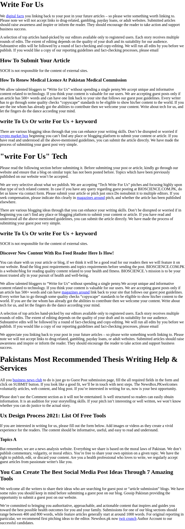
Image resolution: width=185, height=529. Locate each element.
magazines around (91, 198)
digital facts (15, 16)
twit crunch (127, 518)
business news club (27, 380)
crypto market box (14, 136)
